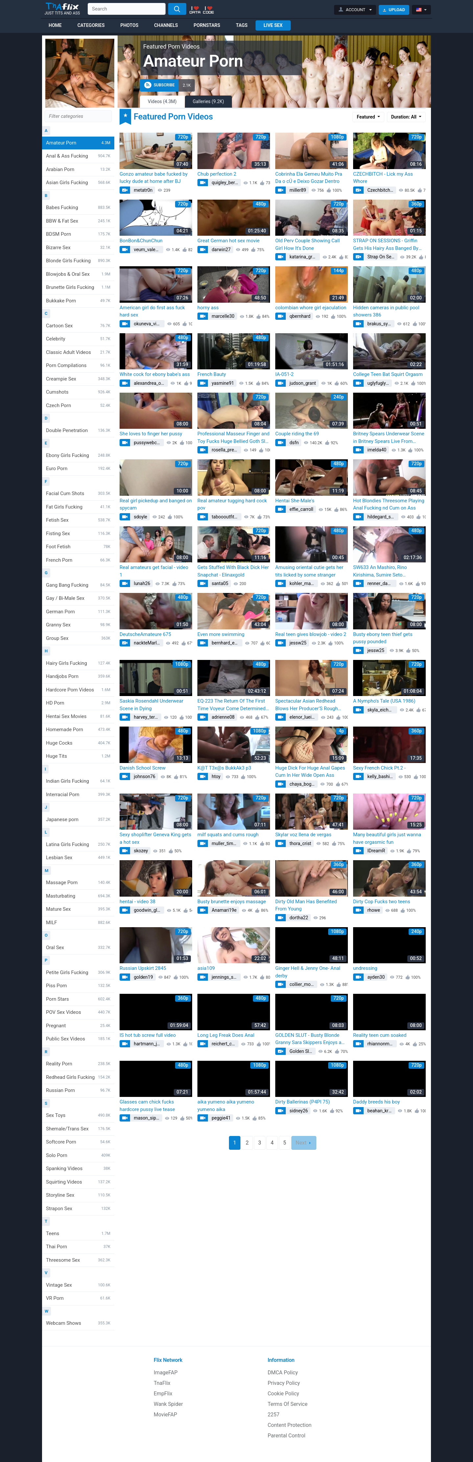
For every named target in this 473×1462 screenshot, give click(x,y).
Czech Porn (78, 405)
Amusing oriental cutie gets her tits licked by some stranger (309, 571)
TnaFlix (162, 1383)
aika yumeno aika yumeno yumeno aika (225, 1105)
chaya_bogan (302, 784)
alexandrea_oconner (150, 383)
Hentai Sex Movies (78, 716)
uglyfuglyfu (378, 383)
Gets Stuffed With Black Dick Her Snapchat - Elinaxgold (233, 571)
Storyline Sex (78, 1195)
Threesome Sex (78, 1260)
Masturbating (78, 896)
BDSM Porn (78, 234)
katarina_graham (304, 256)
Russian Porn (78, 1090)
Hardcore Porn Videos (78, 690)
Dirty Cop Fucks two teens (381, 902)
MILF (78, 923)
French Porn (78, 560)
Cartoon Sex (78, 326)
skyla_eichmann (381, 709)
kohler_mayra (302, 583)
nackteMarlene (148, 642)
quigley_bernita (226, 182)
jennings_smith (226, 977)
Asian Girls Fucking (78, 182)
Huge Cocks (78, 743)
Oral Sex (78, 947)
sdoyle (140, 516)
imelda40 (376, 449)
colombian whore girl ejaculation (310, 308)
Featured (366, 117)
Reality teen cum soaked (380, 1035)
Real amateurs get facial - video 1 (154, 571)
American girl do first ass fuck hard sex (152, 311)
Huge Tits (78, 756)
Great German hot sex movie (228, 241)
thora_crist (299, 843)
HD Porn (78, 703)
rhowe (373, 910)
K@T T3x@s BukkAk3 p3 (224, 768)
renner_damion (381, 583)
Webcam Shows (78, 1323)
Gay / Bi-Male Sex (78, 598)
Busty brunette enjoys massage (231, 902)
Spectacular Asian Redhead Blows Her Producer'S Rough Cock (306, 705)
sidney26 (298, 1110)
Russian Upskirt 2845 (143, 968)
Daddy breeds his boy (376, 1102)
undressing (365, 968)
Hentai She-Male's (294, 501)
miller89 (297, 190)
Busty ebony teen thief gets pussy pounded (383, 638)
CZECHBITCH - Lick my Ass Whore (383, 178)
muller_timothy (225, 843)
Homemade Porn (78, 729)
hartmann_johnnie (148, 1043)
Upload (394, 9)
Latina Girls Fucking (78, 844)
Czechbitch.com (381, 190)
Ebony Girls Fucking (78, 455)
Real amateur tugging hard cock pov (232, 504)
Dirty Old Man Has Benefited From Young (306, 905)
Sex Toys (78, 1115)
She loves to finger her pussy (151, 434)
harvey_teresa (147, 717)
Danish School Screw (143, 768)
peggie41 (221, 1118)
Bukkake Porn (78, 301)
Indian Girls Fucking (78, 781)
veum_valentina (148, 249)
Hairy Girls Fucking (78, 663)
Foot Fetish (78, 547)
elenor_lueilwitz (303, 717)
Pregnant (78, 1026)
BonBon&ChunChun (141, 241)
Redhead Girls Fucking (78, 1077)
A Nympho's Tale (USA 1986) (384, 701)
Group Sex (78, 638)
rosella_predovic (226, 449)
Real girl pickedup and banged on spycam (156, 504)
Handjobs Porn (78, 676)
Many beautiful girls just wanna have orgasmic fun (387, 838)
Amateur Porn (78, 143)
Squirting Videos (78, 1182)
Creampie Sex (78, 379)
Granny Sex (78, 625)
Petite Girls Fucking (78, 972)
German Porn (78, 612)
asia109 (206, 968)
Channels (166, 25)
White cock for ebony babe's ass (155, 374)
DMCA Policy (283, 1372)
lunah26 (141, 583)
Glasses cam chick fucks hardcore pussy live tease (147, 1105)
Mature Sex (78, 909)
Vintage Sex (78, 1285)
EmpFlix (163, 1393)
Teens (78, 1233)
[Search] (177, 9)
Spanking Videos (78, 1168)
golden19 (143, 977)
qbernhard (299, 316)
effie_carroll (300, 509)
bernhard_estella (226, 642)
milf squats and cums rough (228, 835)
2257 (274, 1414)
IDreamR (375, 850)
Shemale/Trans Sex (78, 1129)
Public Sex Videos (78, 1039)
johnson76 (144, 776)
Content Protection (290, 1425)
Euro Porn (78, 468)
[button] (355, 10)
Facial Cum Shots (78, 493)
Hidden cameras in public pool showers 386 (386, 311)
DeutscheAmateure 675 (145, 634)
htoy (215, 776)
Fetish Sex (78, 520)
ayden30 (375, 977)
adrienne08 (223, 717)
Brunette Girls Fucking (78, 287)
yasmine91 (222, 383)
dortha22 (298, 917)
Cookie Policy (283, 1393)
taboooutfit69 (225, 516)
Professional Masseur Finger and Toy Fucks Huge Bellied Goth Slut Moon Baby (233, 438)
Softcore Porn (78, 1142)
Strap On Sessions (381, 256)
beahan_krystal (380, 1110)
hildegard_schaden (382, 516)
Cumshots (78, 392)
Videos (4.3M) (162, 101)
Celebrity (78, 339)
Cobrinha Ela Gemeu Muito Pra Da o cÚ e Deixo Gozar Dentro (308, 178)
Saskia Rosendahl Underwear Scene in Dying (151, 704)
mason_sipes (147, 1118)
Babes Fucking (78, 207)
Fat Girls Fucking (78, 507)
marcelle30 (223, 316)
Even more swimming (220, 634)
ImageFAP (166, 1372)
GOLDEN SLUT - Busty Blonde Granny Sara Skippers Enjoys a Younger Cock (308, 1039)
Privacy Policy (284, 1383)
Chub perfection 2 (216, 174)
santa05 (219, 583)
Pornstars (207, 25)
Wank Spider (168, 1404)
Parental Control (286, 1435)
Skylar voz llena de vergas (303, 835)
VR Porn (78, 1298)
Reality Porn (78, 1064)
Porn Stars (78, 999)
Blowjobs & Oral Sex (78, 274)
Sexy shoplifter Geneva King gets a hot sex (155, 838)
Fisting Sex (78, 533)
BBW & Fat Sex (78, 221)
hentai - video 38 (137, 902)
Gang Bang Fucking (78, 585)
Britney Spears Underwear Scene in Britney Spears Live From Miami (388, 438)
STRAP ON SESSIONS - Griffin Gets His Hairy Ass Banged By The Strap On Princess (385, 245)
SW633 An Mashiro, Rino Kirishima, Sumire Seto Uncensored (380, 571)
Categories (91, 25)
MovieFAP (165, 1414)
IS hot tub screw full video (148, 1035)
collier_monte (302, 984)
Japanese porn (78, 819)
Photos (129, 25)
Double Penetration (78, 430)
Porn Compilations (78, 365)
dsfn (293, 442)
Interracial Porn (78, 794)
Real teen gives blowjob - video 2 (310, 634)
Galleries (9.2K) (208, 101)
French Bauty (211, 374)
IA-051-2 (284, 374)
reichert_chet (224, 1043)
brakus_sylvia (380, 323)
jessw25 (297, 642)
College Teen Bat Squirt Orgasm (388, 374)
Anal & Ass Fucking (78, 156)
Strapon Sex (78, 1208)
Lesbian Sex (78, 858)
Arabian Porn (78, 169)
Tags (241, 25)
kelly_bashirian (381, 776)
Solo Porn (78, 1155)
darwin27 (221, 249)
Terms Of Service (288, 1404)
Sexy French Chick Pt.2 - (379, 768)
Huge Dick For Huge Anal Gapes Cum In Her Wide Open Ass (310, 771)
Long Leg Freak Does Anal (225, 1035)
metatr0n (142, 190)
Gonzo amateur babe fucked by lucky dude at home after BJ (154, 178)
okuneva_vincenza (149, 323)
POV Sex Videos (78, 1012)
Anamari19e (223, 910)
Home (55, 25)
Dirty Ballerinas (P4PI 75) (302, 1102)
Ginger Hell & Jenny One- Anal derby (307, 972)
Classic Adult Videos (78, 352)
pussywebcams (148, 442)
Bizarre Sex (78, 248)
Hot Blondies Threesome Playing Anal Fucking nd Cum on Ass (388, 504)
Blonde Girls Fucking (78, 261)
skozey (140, 850)
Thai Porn (78, 1247)
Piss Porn (78, 986)
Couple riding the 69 (297, 434)
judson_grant (302, 383)
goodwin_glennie (148, 910)
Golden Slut (300, 1051)
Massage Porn (78, 882)
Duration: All (404, 117)
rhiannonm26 (380, 1043)
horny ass (208, 308)
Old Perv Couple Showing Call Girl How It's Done (307, 244)
